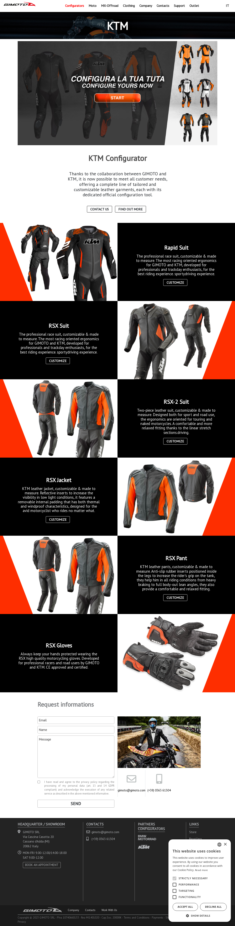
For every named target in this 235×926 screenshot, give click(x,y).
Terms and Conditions (137, 917)
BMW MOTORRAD (147, 838)
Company (145, 6)
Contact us (99, 209)
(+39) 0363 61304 (159, 790)
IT (227, 6)
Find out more (130, 209)
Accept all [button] (185, 907)
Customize (175, 282)
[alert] (199, 880)
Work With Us (109, 910)
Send (76, 803)
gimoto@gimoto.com (131, 790)
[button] (200, 916)
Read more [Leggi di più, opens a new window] (201, 870)
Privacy (22, 922)
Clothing (129, 6)
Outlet (194, 6)
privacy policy (89, 782)
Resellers (195, 839)
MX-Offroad (109, 6)
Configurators (74, 6)
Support (179, 6)
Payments (157, 917)
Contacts (163, 6)
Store (193, 832)
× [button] (225, 844)
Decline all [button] (213, 907)
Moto (92, 6)
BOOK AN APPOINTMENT (41, 865)
